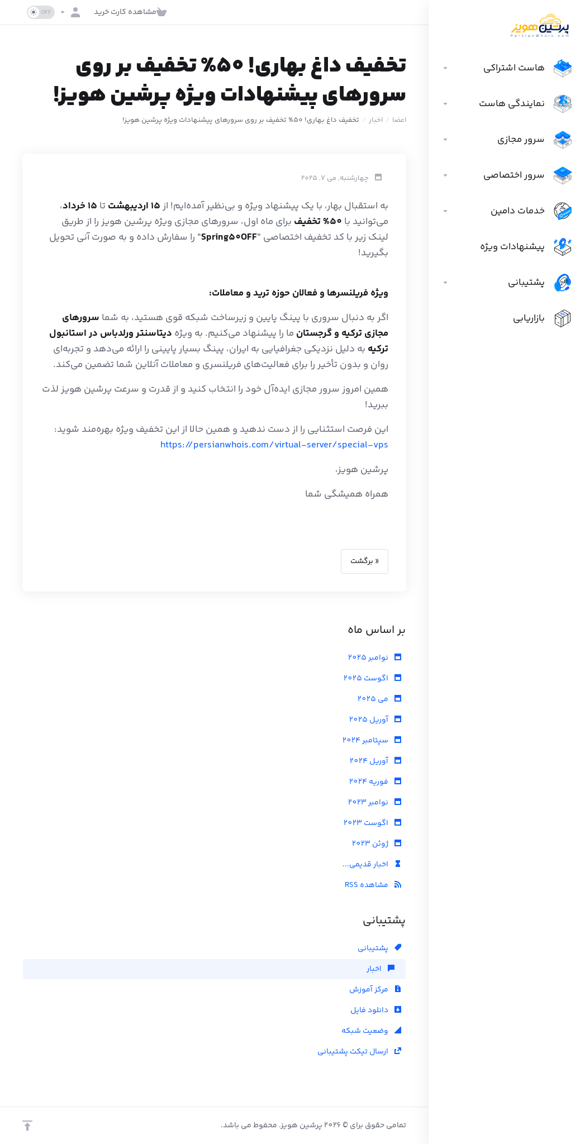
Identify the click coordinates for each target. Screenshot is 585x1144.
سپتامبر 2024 (372, 741)
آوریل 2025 (375, 720)
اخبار (376, 120)
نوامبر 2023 (374, 803)
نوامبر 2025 (374, 658)
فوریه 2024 (375, 782)
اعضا (399, 120)
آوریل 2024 (375, 761)
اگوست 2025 (372, 679)
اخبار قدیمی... (372, 865)
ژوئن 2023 (376, 844)
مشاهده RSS (373, 885)
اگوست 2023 (372, 823)
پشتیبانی (379, 948)
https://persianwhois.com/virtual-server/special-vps (274, 445)
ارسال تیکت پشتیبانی (359, 1052)
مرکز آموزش (375, 990)
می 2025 (379, 699)
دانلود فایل (375, 1010)
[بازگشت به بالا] (27, 1125)
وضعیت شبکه (371, 1031)
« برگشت (364, 561)
